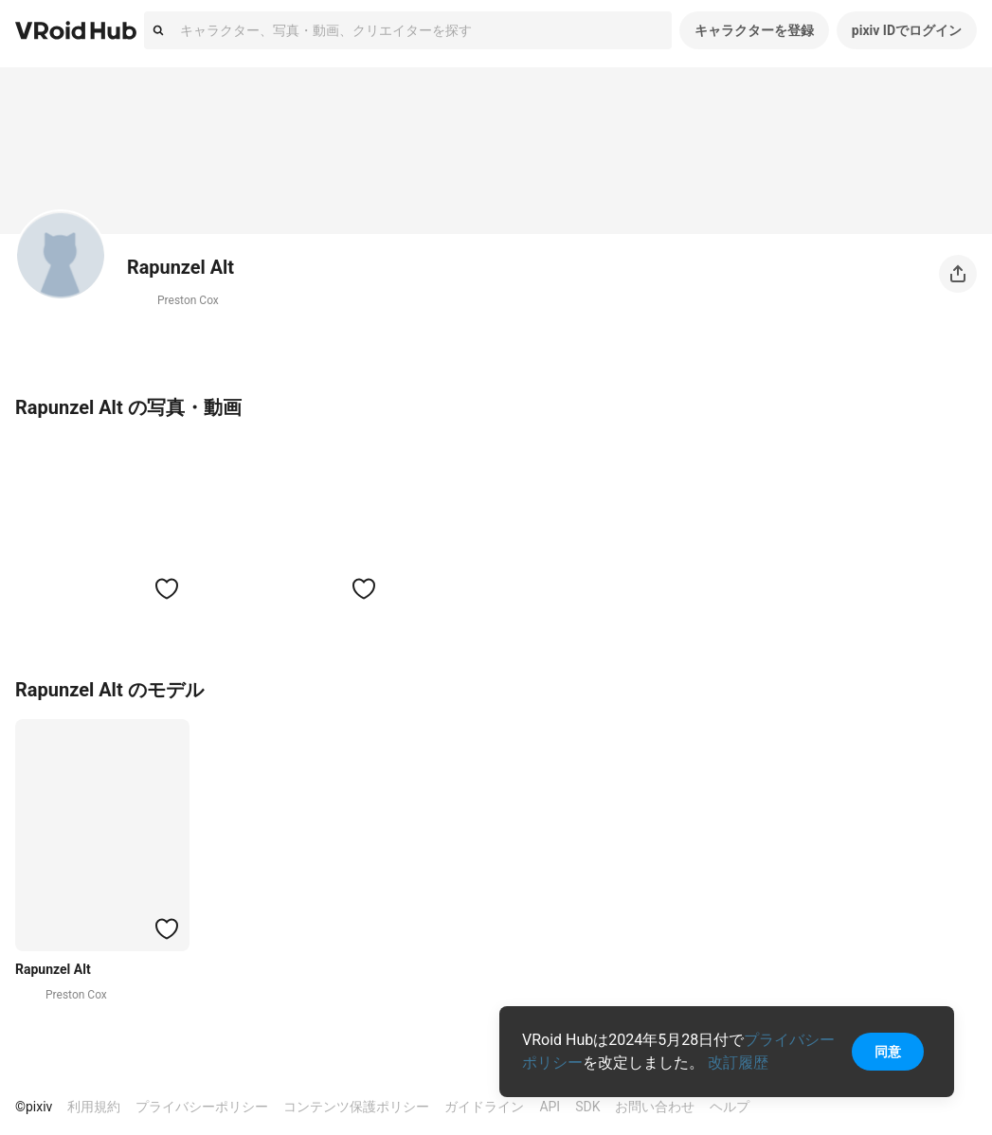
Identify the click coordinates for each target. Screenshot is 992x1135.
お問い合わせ (654, 1106)
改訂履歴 (738, 1063)
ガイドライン (484, 1106)
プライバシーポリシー (201, 1106)
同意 (888, 1051)
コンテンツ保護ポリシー (356, 1106)
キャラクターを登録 (754, 30)
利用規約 (93, 1106)
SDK (587, 1106)
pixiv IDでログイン (907, 30)
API (549, 1106)
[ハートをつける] (167, 588)
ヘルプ (729, 1106)
